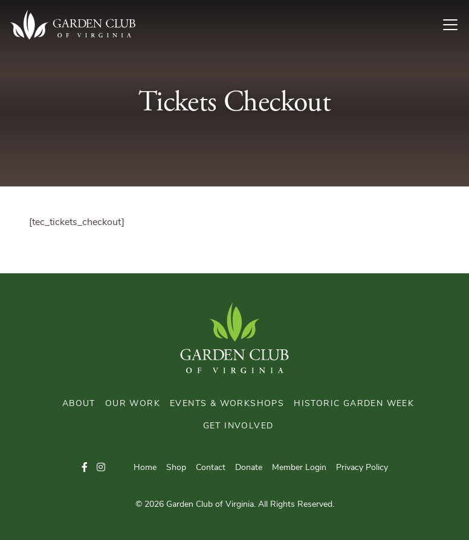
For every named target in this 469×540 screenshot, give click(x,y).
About (78, 403)
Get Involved (238, 426)
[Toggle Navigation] (455, 24)
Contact (210, 467)
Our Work (132, 403)
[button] (85, 468)
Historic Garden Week (354, 403)
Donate (248, 467)
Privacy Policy (362, 467)
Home (145, 467)
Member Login (299, 467)
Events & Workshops (227, 403)
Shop (176, 467)
